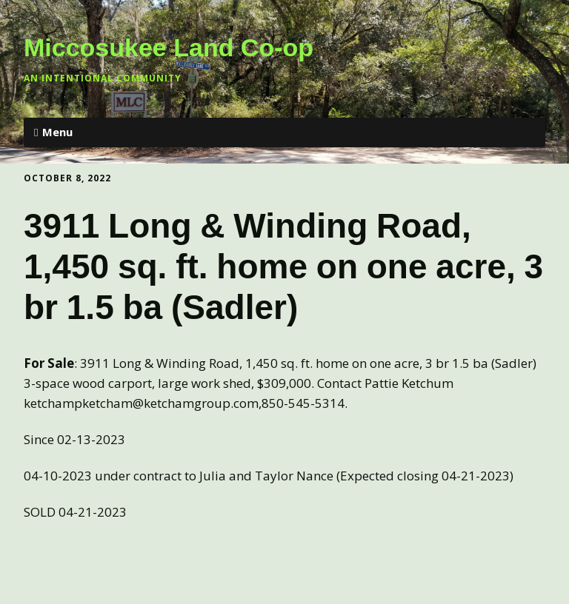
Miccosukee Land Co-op (168, 47)
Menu (57, 131)
